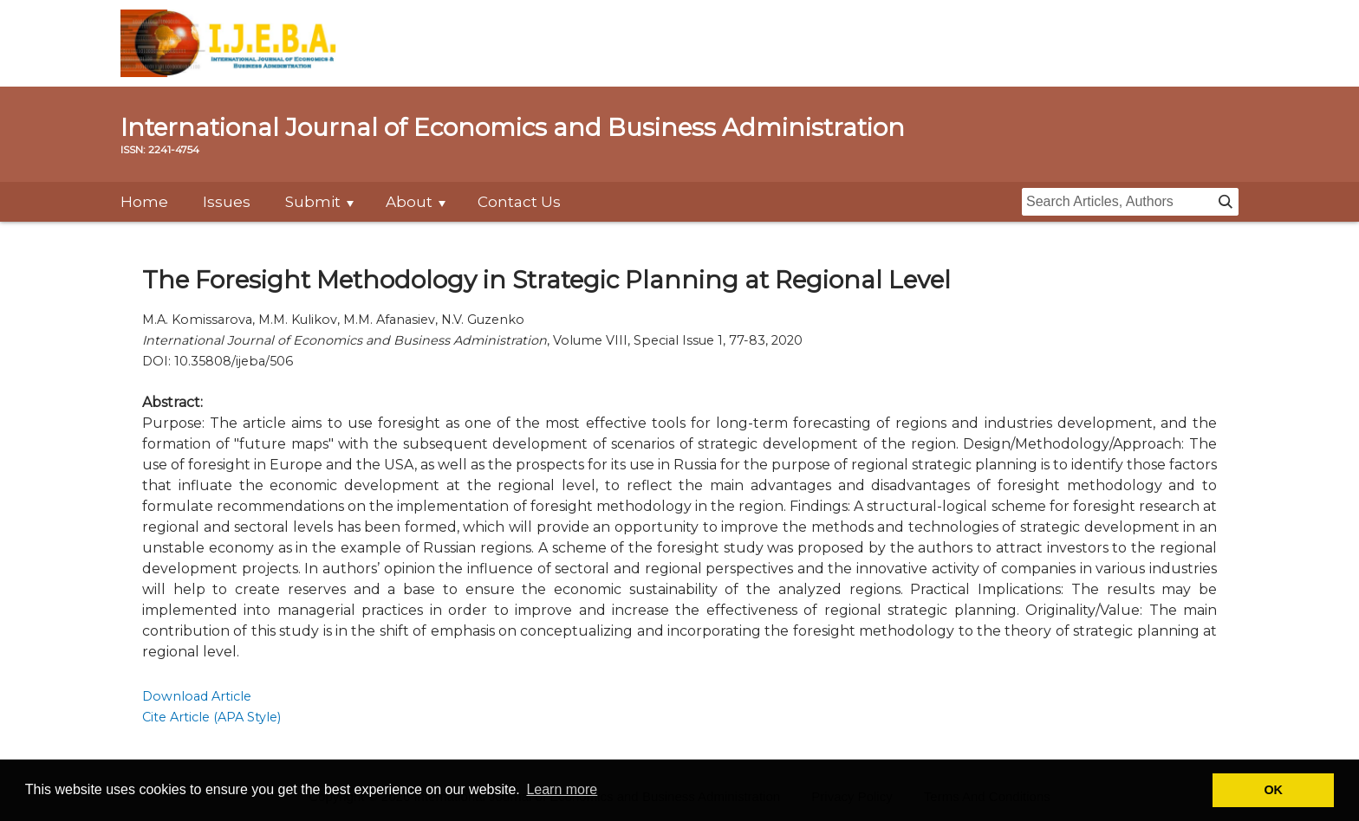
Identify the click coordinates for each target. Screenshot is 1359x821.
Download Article (196, 696)
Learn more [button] (561, 789)
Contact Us (519, 201)
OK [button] (1273, 790)
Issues (226, 201)
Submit (313, 201)
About (409, 201)
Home (144, 201)
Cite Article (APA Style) (211, 717)
